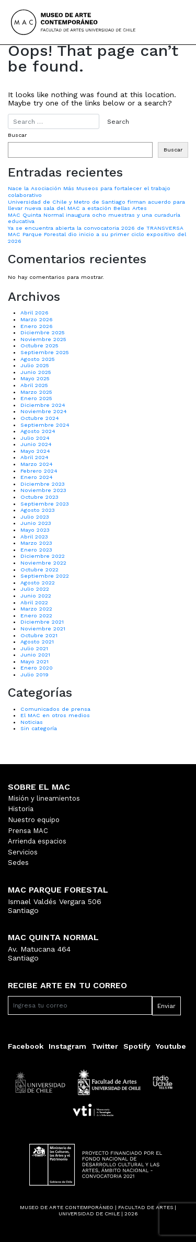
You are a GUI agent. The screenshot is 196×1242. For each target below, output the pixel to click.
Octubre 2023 (39, 497)
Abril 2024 (34, 457)
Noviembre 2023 (43, 490)
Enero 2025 (36, 398)
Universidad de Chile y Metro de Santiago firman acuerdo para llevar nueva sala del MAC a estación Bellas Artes (96, 205)
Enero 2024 (36, 477)
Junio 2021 (35, 654)
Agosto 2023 (37, 510)
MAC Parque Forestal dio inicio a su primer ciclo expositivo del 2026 (97, 237)
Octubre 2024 (39, 418)
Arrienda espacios (37, 841)
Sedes (18, 862)
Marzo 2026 (36, 319)
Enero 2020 (36, 667)
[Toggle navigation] (171, 22)
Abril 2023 (34, 536)
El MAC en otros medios (55, 715)
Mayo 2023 (35, 529)
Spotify (137, 1046)
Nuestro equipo (34, 820)
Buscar (17, 135)
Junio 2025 (35, 372)
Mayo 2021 (34, 661)
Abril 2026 (34, 312)
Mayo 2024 (35, 451)
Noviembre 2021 (42, 628)
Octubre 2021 (38, 635)
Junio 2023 (35, 523)
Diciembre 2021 (42, 621)
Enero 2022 (36, 615)
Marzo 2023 (36, 543)
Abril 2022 (34, 602)
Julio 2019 (34, 674)
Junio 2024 (36, 444)
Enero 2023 (36, 549)
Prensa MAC (28, 831)
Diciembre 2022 (42, 556)
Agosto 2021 (37, 641)
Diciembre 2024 (42, 405)
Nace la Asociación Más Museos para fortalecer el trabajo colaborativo (89, 191)
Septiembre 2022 (44, 575)
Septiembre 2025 (44, 352)
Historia (20, 809)
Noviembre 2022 (43, 562)
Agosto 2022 (37, 582)
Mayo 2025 (35, 378)
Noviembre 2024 (43, 411)
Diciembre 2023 (42, 484)
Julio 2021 (34, 648)
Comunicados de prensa (55, 709)
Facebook (25, 1046)
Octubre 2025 (39, 345)
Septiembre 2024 (45, 424)
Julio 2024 (35, 438)
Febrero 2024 (38, 470)
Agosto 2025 (37, 359)
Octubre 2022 (39, 569)
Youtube (171, 1046)
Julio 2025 (34, 365)
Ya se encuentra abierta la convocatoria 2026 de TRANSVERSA (95, 228)
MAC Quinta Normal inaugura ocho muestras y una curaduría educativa (94, 218)
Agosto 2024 (37, 431)
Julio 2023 (34, 516)
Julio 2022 (34, 588)
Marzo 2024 (36, 464)
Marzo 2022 (36, 608)
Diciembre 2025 (42, 332)
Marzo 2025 (36, 392)
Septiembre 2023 (44, 503)
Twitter (104, 1046)
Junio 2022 (35, 595)
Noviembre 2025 (43, 339)
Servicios (23, 852)
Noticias (31, 722)
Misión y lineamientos (44, 798)
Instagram (67, 1046)
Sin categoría (38, 728)
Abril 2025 (34, 385)
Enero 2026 (36, 326)
